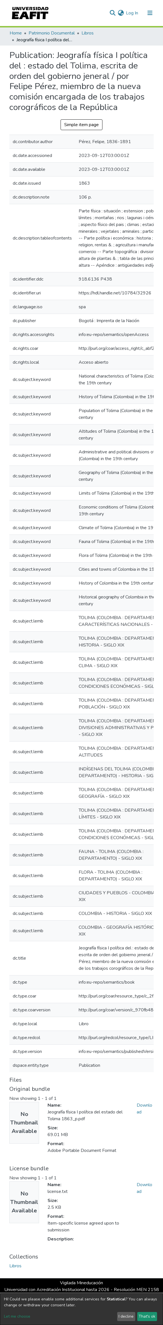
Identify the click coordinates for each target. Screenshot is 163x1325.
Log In (132, 13)
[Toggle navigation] (150, 13)
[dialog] (81, 1309)
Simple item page (81, 125)
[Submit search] (112, 13)
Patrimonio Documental (52, 33)
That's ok (147, 1316)
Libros (88, 33)
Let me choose (17, 1316)
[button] (120, 13)
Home (16, 33)
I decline (126, 1316)
